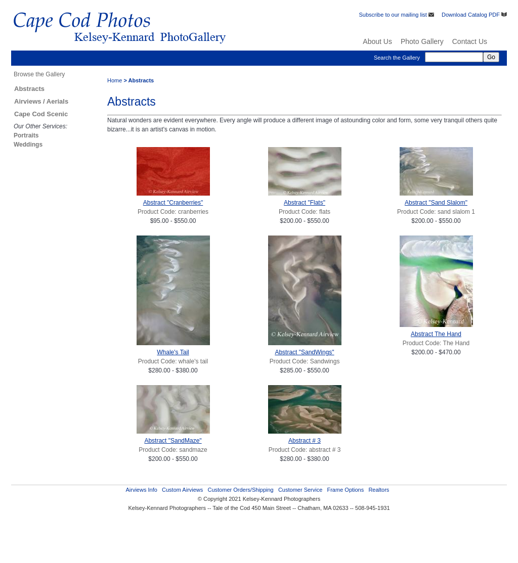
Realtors (378, 490)
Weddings (28, 144)
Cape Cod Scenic (41, 114)
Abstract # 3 (304, 440)
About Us (377, 41)
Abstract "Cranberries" (173, 202)
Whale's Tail (173, 352)
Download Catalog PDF (474, 15)
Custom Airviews (182, 490)
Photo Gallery (422, 41)
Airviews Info (141, 490)
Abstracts (29, 88)
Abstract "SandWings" (304, 352)
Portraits (26, 135)
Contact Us (469, 41)
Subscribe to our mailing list (396, 15)
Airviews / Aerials (41, 101)
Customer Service (300, 490)
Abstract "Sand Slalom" (436, 202)
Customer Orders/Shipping (240, 490)
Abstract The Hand (436, 334)
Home (114, 80)
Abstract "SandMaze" (172, 440)
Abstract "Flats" (304, 202)
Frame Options (345, 490)
